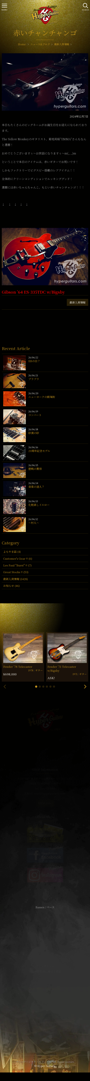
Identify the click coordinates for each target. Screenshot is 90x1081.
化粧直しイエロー (39, 505)
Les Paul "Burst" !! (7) (17, 565)
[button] (36, 687)
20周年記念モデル (39, 451)
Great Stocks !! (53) (15, 572)
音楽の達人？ (36, 486)
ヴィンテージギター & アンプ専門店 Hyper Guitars (45, 1061)
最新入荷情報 (78, 302)
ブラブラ (33, 379)
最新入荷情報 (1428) (15, 579)
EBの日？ (34, 361)
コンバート (35, 415)
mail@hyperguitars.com (49, 793)
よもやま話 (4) (12, 551)
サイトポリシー (45, 966)
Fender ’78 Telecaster (17, 666)
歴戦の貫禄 (35, 469)
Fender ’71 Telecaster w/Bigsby (61, 668)
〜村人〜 (33, 523)
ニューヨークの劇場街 (41, 397)
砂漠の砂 (33, 433)
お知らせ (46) (11, 586)
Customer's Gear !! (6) (17, 558)
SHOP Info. (45, 803)
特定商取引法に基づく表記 (45, 971)
